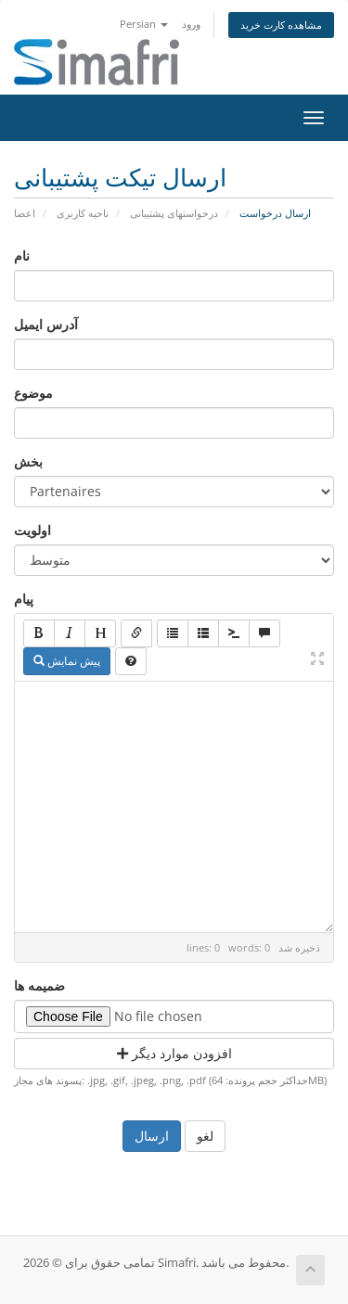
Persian (144, 24)
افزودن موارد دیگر (174, 1053)
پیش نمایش (66, 661)
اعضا (24, 213)
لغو (205, 1135)
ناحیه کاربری (83, 213)
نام (22, 255)
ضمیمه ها (39, 985)
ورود (191, 24)
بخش (28, 461)
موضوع (33, 393)
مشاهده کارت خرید (281, 25)
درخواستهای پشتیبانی (174, 213)
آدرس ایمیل (46, 324)
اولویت (32, 530)
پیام (23, 598)
